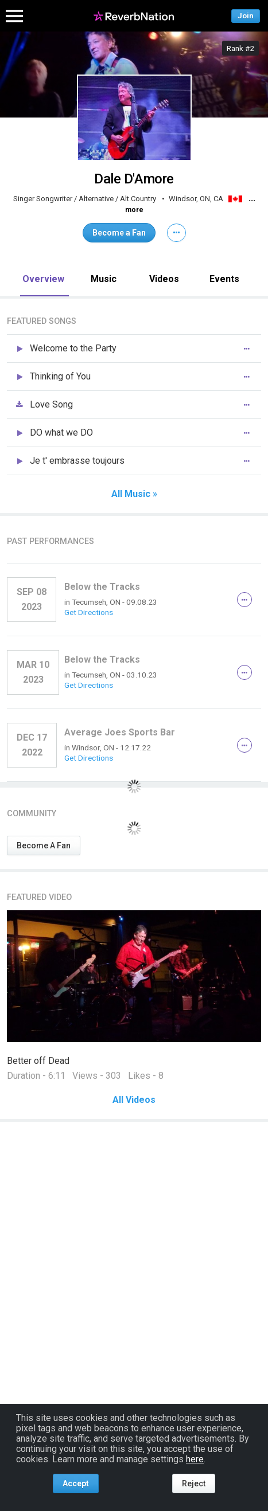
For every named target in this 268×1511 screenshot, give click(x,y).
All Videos (134, 1100)
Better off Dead (38, 1060)
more (134, 210)
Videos (164, 278)
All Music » (134, 494)
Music (103, 278)
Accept (76, 1483)
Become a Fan (119, 232)
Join (246, 15)
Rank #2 (240, 48)
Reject (193, 1483)
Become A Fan (44, 845)
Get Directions (88, 612)
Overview (43, 278)
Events (224, 278)
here (195, 1459)
